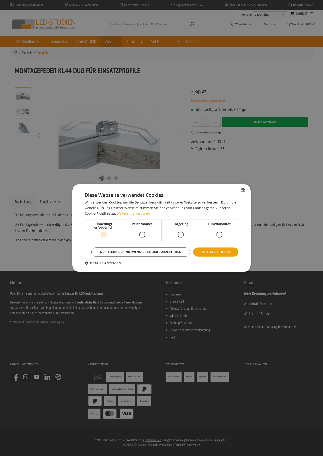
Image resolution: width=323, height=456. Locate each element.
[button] (103, 269)
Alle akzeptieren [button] (162, 246)
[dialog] (161, 228)
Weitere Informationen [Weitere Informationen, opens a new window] (134, 207)
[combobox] (243, 184)
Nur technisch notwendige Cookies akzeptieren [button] (162, 258)
